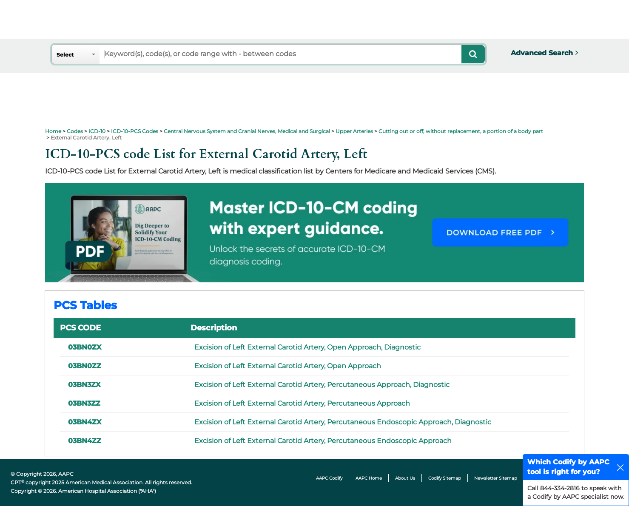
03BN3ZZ (84, 403)
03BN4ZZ (84, 441)
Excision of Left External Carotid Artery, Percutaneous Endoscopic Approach (323, 441)
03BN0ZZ (84, 366)
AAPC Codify (329, 478)
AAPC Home (369, 478)
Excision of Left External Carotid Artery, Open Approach (287, 366)
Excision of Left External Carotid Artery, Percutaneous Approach (302, 403)
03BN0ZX (84, 347)
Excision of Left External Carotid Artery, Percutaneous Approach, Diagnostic (322, 385)
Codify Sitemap (444, 478)
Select (65, 54)
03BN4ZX (84, 422)
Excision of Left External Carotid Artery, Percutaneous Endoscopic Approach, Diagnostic (342, 422)
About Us (405, 478)
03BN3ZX (84, 385)
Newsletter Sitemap (495, 478)
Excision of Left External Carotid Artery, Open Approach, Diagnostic (307, 347)
